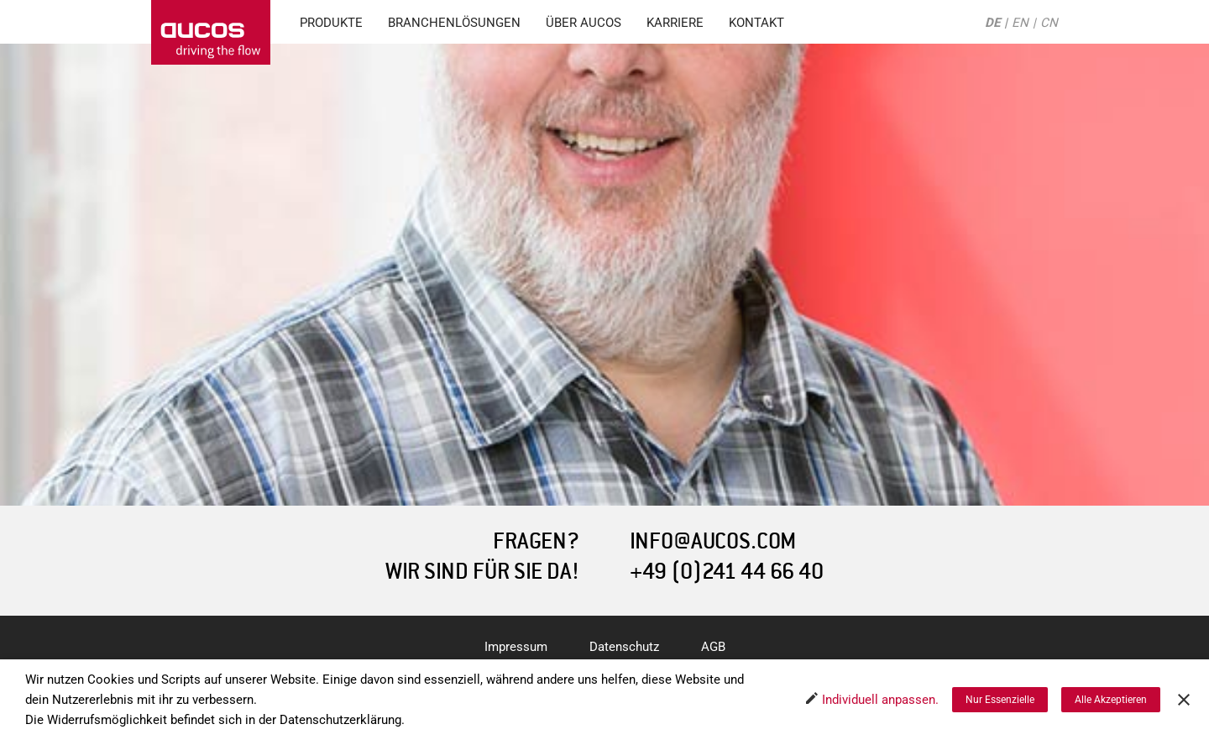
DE (992, 22)
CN (1049, 22)
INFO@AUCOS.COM (713, 541)
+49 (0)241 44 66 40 (727, 571)
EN (1020, 22)
